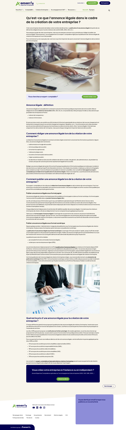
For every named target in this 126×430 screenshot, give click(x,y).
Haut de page (109, 386)
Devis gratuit (105, 3)
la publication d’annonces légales (65, 247)
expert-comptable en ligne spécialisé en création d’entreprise (54, 361)
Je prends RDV (92, 3)
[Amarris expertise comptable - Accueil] (25, 3)
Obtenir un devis (63, 379)
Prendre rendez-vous (89, 96)
